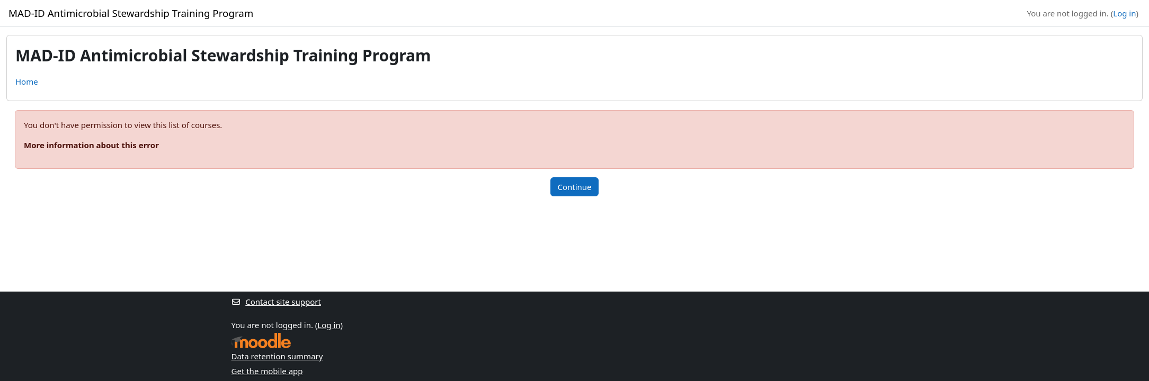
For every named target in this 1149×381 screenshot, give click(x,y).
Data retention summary (277, 356)
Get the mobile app (267, 371)
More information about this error (91, 145)
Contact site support (276, 301)
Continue (574, 187)
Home (26, 81)
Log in (1124, 13)
